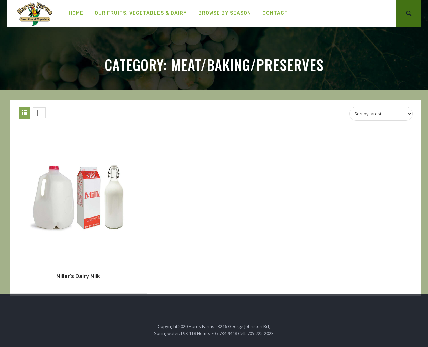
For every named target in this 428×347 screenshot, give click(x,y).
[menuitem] (76, 13)
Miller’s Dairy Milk (78, 276)
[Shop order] (381, 114)
